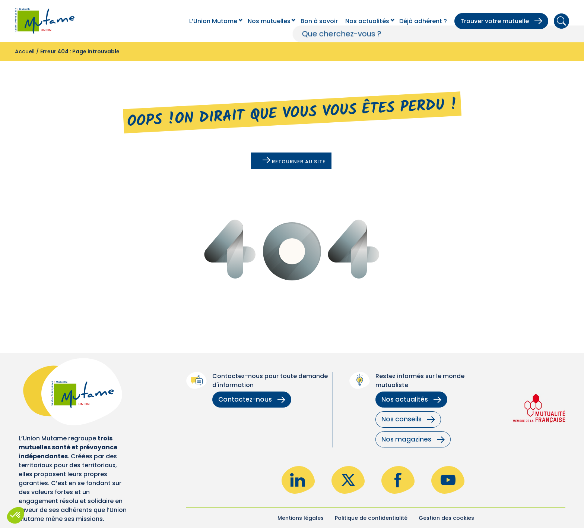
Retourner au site (294, 161)
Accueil (25, 51)
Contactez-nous (251, 399)
